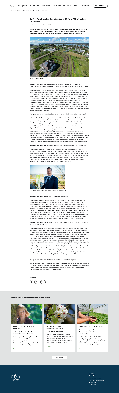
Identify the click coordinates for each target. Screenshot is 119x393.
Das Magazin (57, 6)
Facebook (93, 382)
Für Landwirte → (100, 6)
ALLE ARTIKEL (59, 357)
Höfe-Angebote (22, 6)
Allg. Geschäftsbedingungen (96, 380)
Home (12, 10)
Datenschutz (92, 376)
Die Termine (67, 6)
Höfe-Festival (46, 6)
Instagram (93, 384)
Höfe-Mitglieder (34, 6)
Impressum (92, 373)
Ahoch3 (75, 6)
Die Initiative (85, 6)
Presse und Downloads (95, 378)
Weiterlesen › (16, 348)
